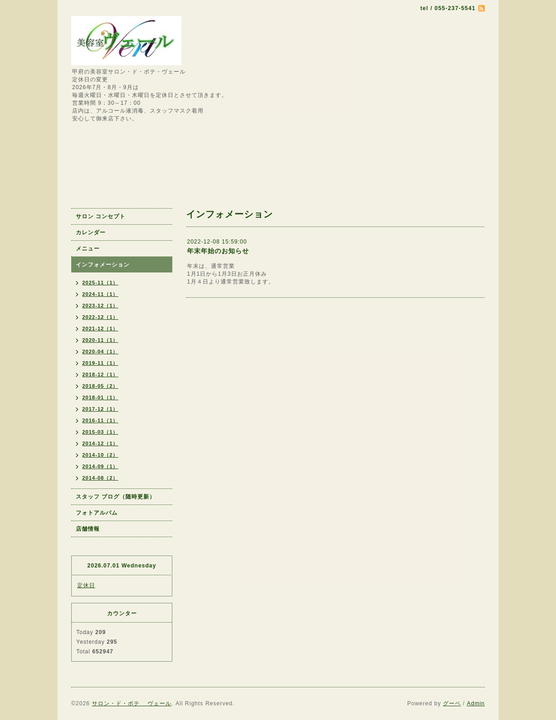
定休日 (86, 585)
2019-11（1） (100, 363)
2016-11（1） (100, 420)
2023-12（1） (100, 305)
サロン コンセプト (100, 216)
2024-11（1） (100, 294)
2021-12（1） (100, 328)
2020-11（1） (100, 340)
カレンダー (91, 232)
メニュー (88, 248)
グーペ (452, 703)
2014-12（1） (100, 443)
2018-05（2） (100, 386)
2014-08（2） (100, 478)
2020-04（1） (100, 351)
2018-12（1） (100, 374)
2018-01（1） (100, 397)
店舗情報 (88, 529)
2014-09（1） (100, 466)
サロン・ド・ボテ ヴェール (131, 703)
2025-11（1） (100, 282)
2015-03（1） (100, 432)
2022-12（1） (100, 317)
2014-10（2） (100, 455)
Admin (476, 703)
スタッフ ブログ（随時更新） (115, 496)
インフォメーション (103, 264)
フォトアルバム (97, 513)
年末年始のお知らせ (218, 251)
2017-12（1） (100, 409)
